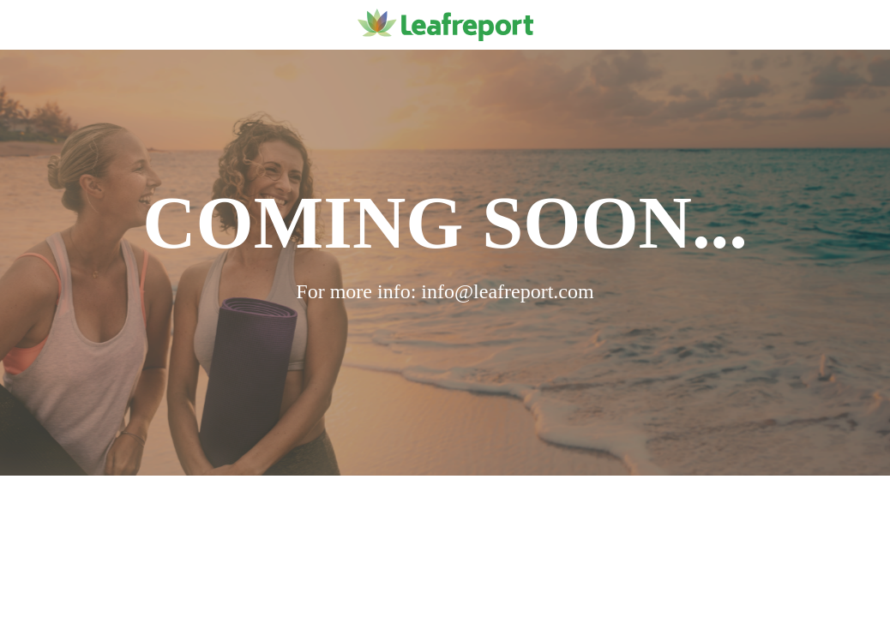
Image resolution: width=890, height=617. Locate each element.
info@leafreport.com (507, 291)
